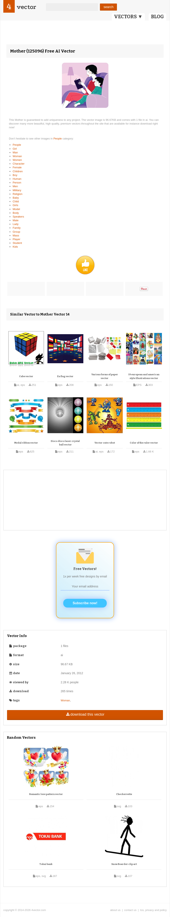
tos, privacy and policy (153, 910)
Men (15, 186)
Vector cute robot (105, 442)
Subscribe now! (85, 603)
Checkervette (124, 794)
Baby (16, 197)
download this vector (85, 714)
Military (17, 190)
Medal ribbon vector (26, 442)
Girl (15, 148)
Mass (16, 235)
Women (17, 159)
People (58, 138)
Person (17, 182)
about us (115, 910)
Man (15, 152)
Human (17, 178)
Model (16, 209)
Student (17, 243)
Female (17, 167)
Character (18, 163)
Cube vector (26, 376)
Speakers (18, 216)
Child (16, 201)
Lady (15, 224)
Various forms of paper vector (104, 376)
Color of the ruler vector (144, 442)
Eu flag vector (65, 376)
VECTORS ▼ (128, 17)
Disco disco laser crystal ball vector (65, 443)
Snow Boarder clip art (124, 864)
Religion (17, 194)
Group (16, 231)
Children (18, 171)
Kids (15, 246)
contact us (130, 910)
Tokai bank (45, 864)
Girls (15, 205)
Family (17, 227)
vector (26, 7)
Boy (15, 175)
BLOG (157, 17)
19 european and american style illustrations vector (143, 376)
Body (16, 212)
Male (15, 220)
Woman (17, 156)
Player (16, 239)
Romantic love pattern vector (46, 794)
